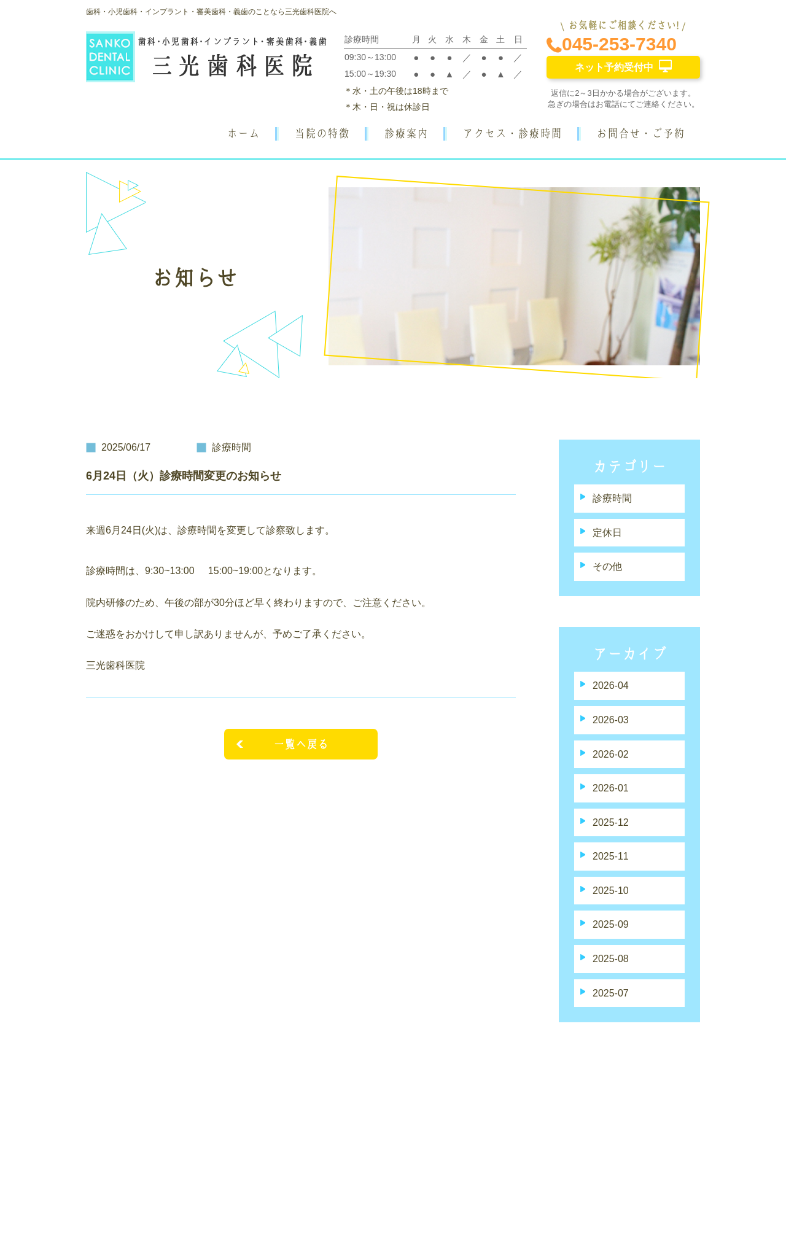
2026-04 (611, 685)
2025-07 (611, 993)
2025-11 (611, 856)
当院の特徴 (321, 133)
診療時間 (612, 498)
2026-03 (611, 720)
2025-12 (611, 822)
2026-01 (611, 788)
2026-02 (611, 754)
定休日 (607, 532)
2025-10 (611, 890)
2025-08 (611, 959)
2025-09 (611, 924)
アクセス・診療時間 (512, 133)
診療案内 (406, 133)
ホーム (243, 133)
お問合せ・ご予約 (640, 133)
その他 (607, 566)
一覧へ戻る (301, 744)
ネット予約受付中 (623, 66)
